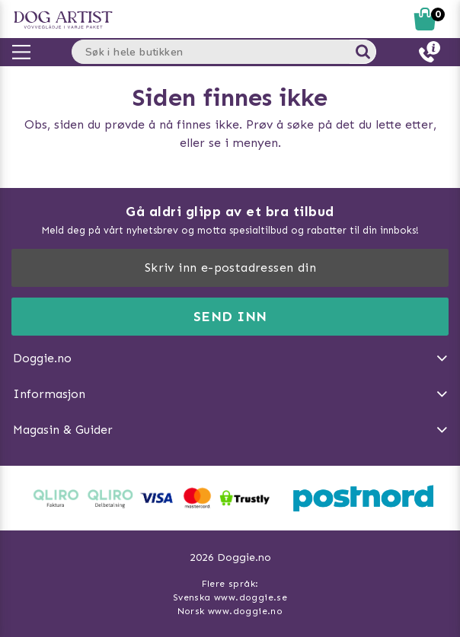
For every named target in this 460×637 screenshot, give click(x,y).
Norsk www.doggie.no (230, 611)
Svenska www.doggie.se (230, 597)
